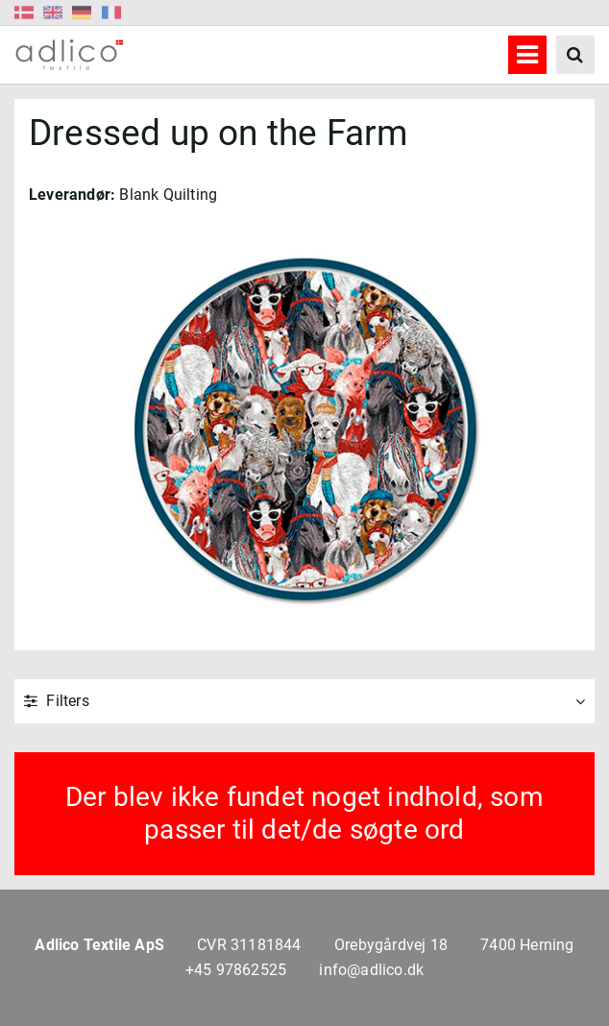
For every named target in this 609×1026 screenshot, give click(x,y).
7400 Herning (526, 945)
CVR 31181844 (249, 945)
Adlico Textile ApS (99, 945)
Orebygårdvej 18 (391, 945)
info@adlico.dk (371, 970)
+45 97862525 (235, 970)
